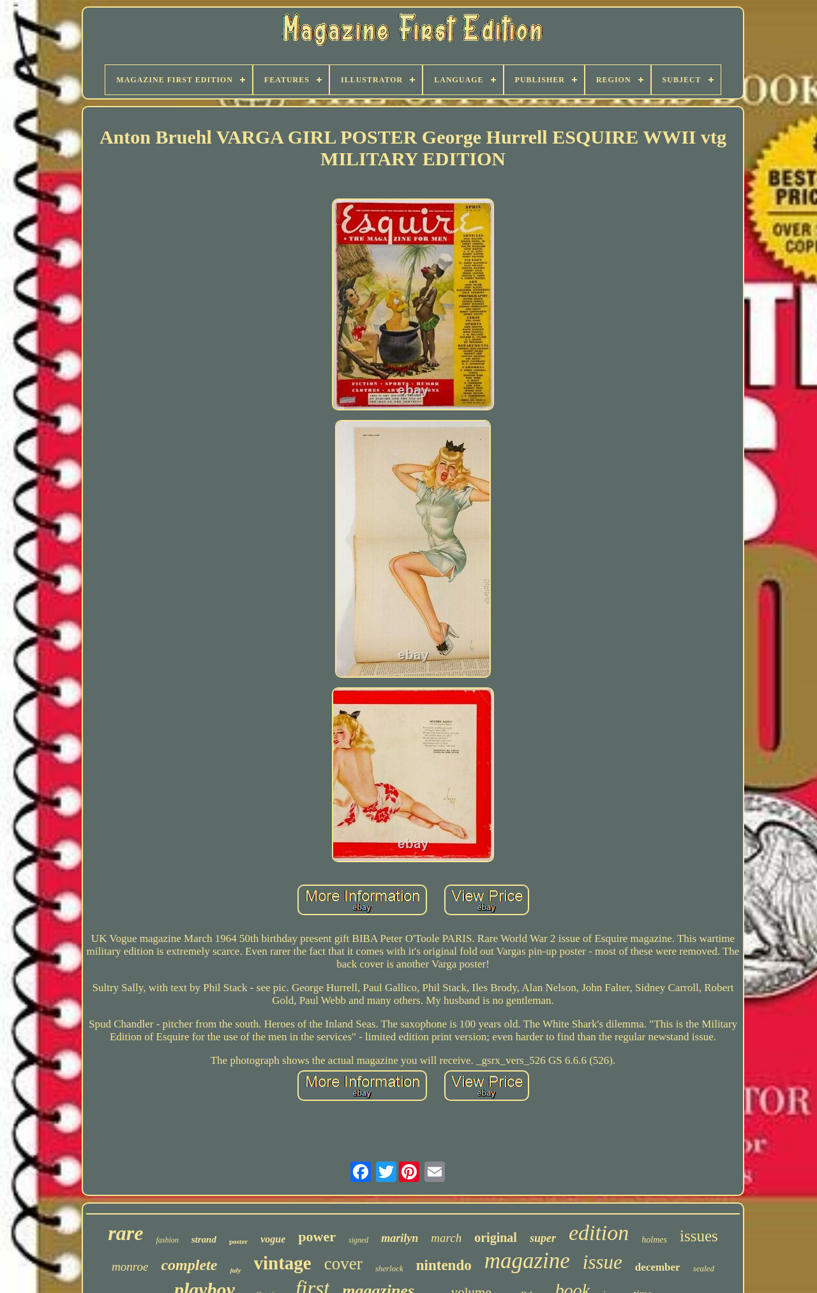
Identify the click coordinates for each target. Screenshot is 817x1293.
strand (203, 1239)
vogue (272, 1239)
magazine (527, 1260)
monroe (130, 1266)
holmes (654, 1239)
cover (343, 1263)
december (657, 1267)
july (235, 1270)
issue (602, 1262)
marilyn (399, 1238)
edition (599, 1232)
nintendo (444, 1265)
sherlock (389, 1268)
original (495, 1237)
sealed (703, 1268)
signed (358, 1240)
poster (238, 1241)
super (543, 1238)
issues (699, 1235)
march (446, 1237)
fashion (167, 1240)
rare (125, 1233)
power (317, 1236)
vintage (282, 1263)
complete (189, 1265)
